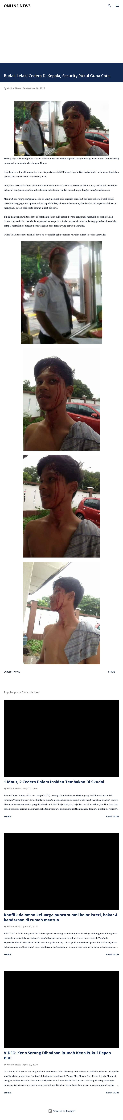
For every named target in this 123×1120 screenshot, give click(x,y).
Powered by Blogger (61, 1110)
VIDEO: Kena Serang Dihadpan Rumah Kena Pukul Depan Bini (57, 1055)
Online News (17, 5)
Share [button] (111, 671)
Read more (112, 816)
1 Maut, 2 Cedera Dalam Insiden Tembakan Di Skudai (54, 781)
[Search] (109, 6)
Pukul (16, 671)
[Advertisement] (61, 39)
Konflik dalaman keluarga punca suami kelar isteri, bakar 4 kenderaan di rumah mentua (60, 917)
